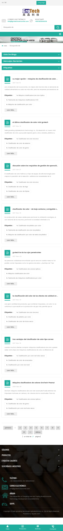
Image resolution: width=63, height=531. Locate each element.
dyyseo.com (36, 514)
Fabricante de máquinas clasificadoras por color (23, 278)
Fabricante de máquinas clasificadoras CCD (22, 100)
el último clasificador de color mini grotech (30, 122)
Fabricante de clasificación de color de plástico (23, 230)
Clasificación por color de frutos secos (31, 356)
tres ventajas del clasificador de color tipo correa (33, 339)
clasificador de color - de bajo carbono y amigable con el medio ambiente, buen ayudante (35, 209)
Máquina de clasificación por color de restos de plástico (26, 235)
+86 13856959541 (28, 481)
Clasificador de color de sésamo (18, 143)
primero (8, 428)
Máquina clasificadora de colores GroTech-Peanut (33, 382)
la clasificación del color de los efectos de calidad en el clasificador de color (35, 296)
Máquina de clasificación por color (19, 104)
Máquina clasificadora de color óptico (31, 95)
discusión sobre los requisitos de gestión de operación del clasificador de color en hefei (35, 165)
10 (24, 432)
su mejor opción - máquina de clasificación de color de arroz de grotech (35, 79)
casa (4, 46)
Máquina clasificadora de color (18, 274)
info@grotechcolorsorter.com (18, 21)
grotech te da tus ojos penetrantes (27, 252)
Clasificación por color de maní (18, 365)
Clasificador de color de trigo (17, 187)
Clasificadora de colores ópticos (28, 269)
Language (41, 3)
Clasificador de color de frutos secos (19, 321)
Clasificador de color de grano (17, 148)
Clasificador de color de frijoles (17, 191)
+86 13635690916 (16, 481)
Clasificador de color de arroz (28, 139)
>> (30, 432)
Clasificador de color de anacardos (19, 360)
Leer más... (11, 110)
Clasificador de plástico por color (29, 226)
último (38, 432)
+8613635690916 (41, 21)
